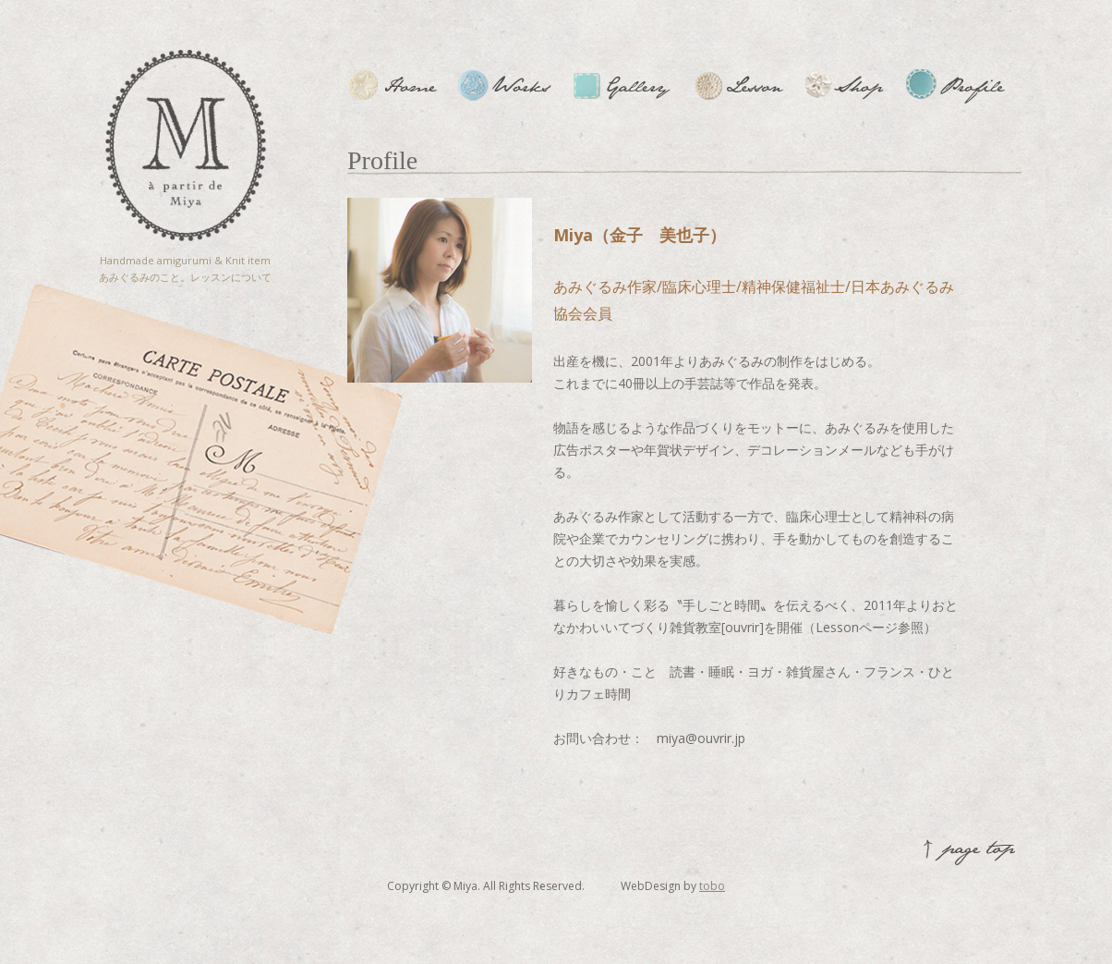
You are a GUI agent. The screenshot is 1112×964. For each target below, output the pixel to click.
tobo (712, 886)
